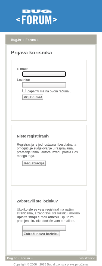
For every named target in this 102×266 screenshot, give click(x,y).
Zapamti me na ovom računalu (49, 91)
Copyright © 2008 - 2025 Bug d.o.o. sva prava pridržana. (51, 264)
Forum (31, 40)
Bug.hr (16, 40)
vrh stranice (87, 258)
